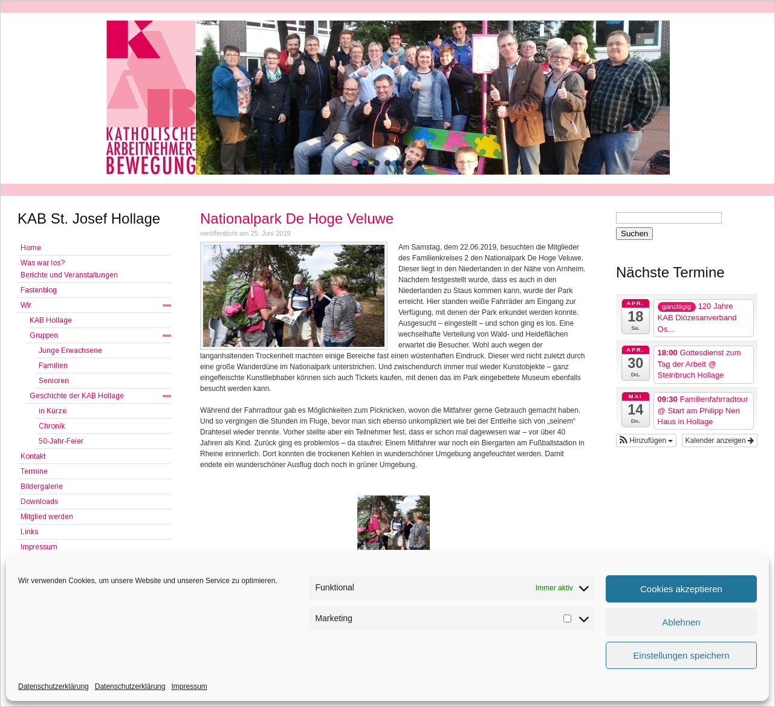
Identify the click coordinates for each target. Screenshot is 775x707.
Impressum (189, 686)
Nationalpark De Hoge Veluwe (297, 218)
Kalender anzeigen (720, 440)
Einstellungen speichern (681, 655)
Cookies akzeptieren (681, 589)
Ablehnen (681, 622)
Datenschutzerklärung (53, 686)
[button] (355, 163)
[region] (387, 98)
